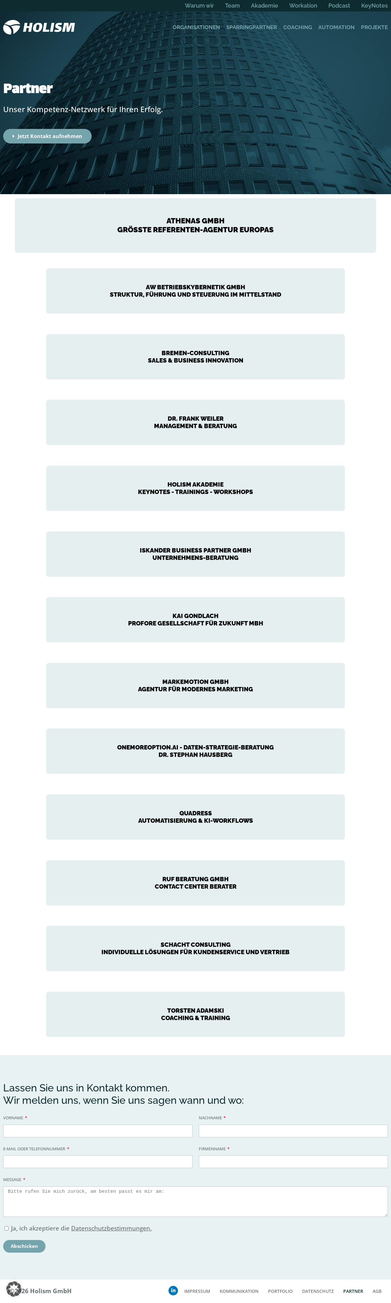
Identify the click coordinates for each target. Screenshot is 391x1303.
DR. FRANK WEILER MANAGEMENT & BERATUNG (195, 422)
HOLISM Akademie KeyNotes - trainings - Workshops (195, 488)
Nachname (211, 1118)
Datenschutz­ (318, 1291)
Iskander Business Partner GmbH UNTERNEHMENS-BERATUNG (195, 554)
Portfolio (280, 1291)
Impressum (197, 1291)
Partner (353, 1291)
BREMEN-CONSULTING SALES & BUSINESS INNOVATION (195, 357)
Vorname (13, 1118)
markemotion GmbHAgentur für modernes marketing (195, 685)
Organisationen (196, 27)
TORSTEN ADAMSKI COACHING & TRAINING (195, 1014)
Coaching (297, 27)
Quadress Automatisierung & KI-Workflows (195, 817)
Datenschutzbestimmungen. (111, 1228)
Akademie (264, 6)
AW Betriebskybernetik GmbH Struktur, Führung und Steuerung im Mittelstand (195, 291)
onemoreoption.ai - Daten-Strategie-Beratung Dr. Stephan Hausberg (195, 751)
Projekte (374, 27)
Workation (303, 6)
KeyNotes (374, 6)
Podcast (339, 6)
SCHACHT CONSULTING (195, 948)
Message (12, 1179)
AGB (377, 1291)
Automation (336, 27)
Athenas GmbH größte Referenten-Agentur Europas (196, 225)
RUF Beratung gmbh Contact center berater (195, 883)
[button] (14, 1289)
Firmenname (213, 1149)
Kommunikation (239, 1291)
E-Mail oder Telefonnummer (34, 1149)
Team (232, 6)
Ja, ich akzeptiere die (81, 1228)
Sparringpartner (251, 27)
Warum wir (199, 6)
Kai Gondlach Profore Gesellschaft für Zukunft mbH (195, 620)
